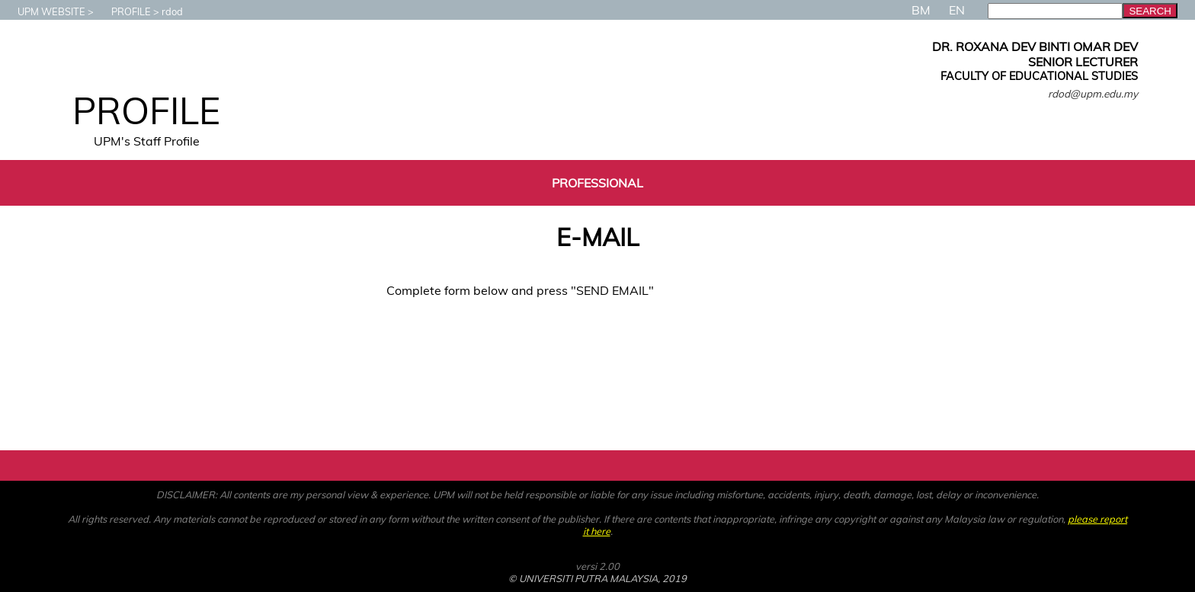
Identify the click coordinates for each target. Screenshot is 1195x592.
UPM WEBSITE (43, 11)
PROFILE (123, 11)
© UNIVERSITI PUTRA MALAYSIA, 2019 (597, 578)
